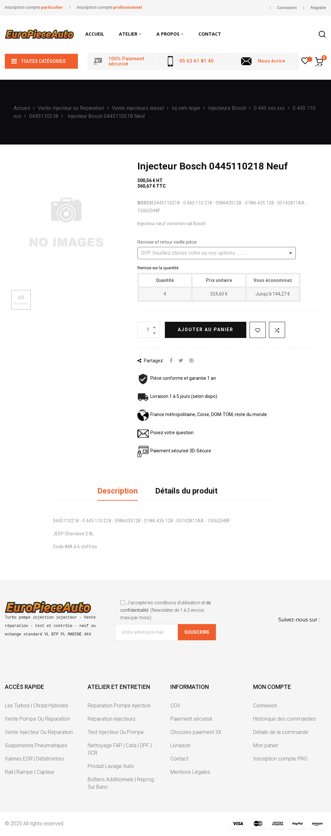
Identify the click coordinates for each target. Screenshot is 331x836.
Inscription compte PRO (280, 759)
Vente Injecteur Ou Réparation (39, 732)
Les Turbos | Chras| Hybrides (36, 705)
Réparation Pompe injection (119, 705)
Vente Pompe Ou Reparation (37, 719)
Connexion (265, 705)
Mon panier (265, 745)
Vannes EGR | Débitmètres (34, 759)
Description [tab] (117, 490)
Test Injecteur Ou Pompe (116, 732)
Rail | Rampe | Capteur (29, 772)
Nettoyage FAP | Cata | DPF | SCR (120, 749)
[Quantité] (148, 330)
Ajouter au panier (205, 329)
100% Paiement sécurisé (126, 61)
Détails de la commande (280, 732)
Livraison (180, 745)
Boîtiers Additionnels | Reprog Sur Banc (121, 783)
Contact (179, 759)
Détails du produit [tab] (186, 490)
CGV (175, 705)
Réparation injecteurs (111, 719)
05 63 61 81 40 (196, 61)
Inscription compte (34, 7)
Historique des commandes (284, 719)
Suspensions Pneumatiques (36, 745)
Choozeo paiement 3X (195, 732)
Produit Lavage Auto (111, 766)
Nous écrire (271, 61)
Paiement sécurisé (191, 719)
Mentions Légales (190, 772)
